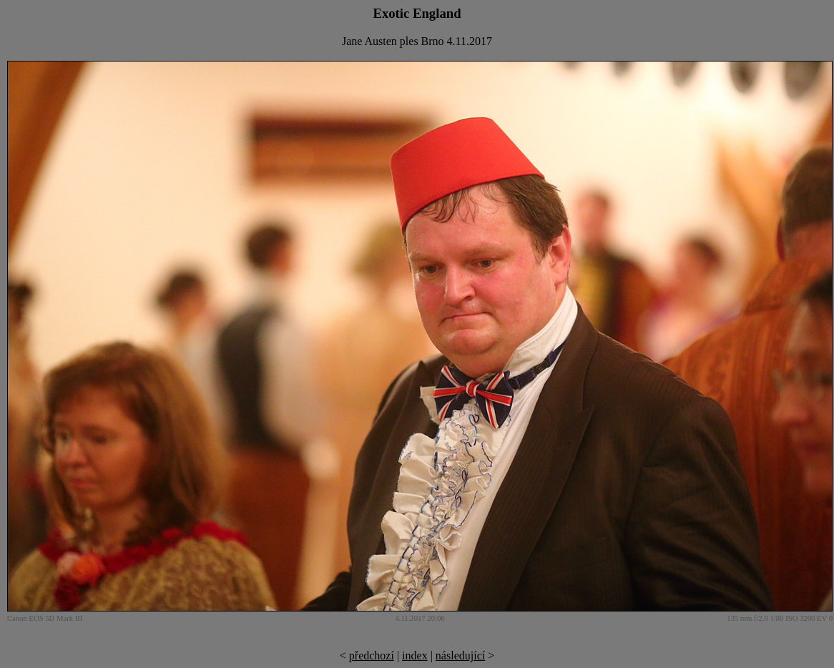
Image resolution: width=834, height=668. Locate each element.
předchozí (371, 655)
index (415, 655)
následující (460, 655)
